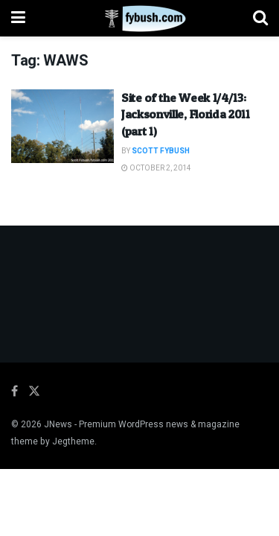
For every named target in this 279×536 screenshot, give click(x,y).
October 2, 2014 (156, 168)
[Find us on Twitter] (34, 392)
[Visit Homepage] (139, 19)
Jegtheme (73, 441)
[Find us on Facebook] (14, 392)
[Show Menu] (18, 18)
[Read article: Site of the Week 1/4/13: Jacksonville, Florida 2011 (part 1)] (62, 126)
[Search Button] (260, 18)
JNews (58, 424)
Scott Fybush (161, 151)
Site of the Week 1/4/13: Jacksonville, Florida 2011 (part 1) (185, 114)
